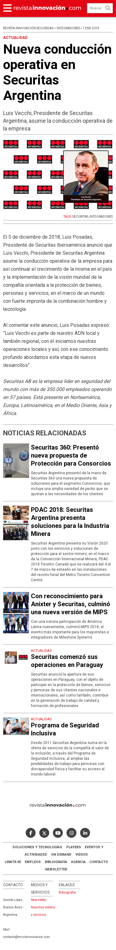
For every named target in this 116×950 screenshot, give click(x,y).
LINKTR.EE (13, 862)
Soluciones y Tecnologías (37, 847)
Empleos (33, 862)
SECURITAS (80, 216)
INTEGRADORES (101, 216)
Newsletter (56, 869)
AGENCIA (78, 862)
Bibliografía (56, 862)
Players (73, 847)
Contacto (98, 862)
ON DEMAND (61, 855)
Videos (81, 855)
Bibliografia (67, 892)
